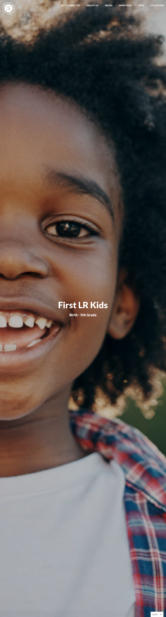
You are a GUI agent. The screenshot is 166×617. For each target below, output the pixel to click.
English (155, 614)
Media (108, 5)
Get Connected (70, 5)
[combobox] (157, 614)
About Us (92, 5)
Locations (157, 5)
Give (141, 5)
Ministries (125, 5)
